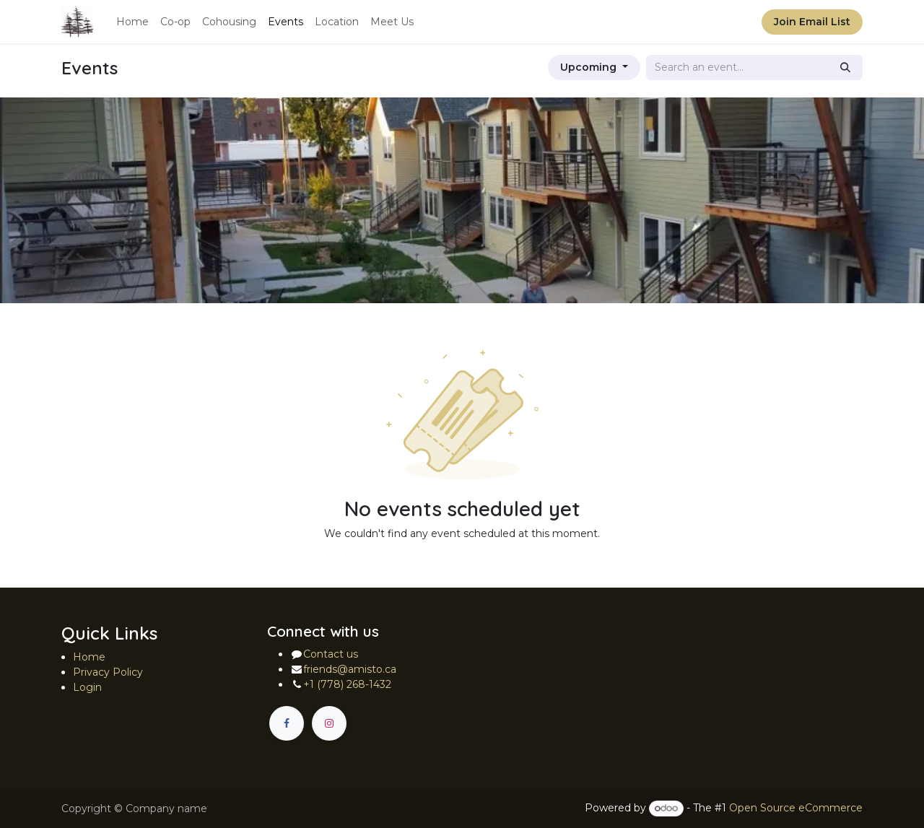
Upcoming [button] (589, 67)
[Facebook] (286, 723)
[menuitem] (132, 22)
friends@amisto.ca (349, 669)
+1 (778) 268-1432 (347, 684)
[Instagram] (329, 723)
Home (89, 656)
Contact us (330, 654)
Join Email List (812, 21)
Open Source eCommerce (796, 807)
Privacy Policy (108, 672)
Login (87, 687)
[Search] (845, 67)
